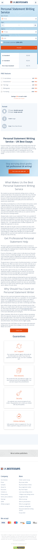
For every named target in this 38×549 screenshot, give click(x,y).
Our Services (4, 480)
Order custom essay (24, 480)
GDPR (2, 501)
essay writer (12, 299)
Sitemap (3, 499)
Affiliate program (5, 504)
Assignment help (23, 497)
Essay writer (22, 513)
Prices (2, 482)
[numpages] (19, 25)
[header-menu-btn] (2, 2)
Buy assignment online (25, 487)
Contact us (4, 492)
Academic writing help (25, 506)
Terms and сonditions (7, 497)
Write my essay (23, 499)
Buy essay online (23, 482)
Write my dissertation (24, 501)
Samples (3, 485)
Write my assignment (24, 504)
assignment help (27, 308)
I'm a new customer (11, 42)
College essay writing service (26, 494)
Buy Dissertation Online (25, 485)
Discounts (3, 489)
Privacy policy (4, 494)
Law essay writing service (25, 492)
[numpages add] (35, 25)
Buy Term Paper (23, 489)
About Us (3, 487)
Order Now (19, 330)
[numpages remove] (3, 25)
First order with (19, 171)
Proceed (26, 47)
